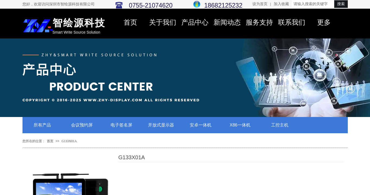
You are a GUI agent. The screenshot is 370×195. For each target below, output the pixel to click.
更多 (324, 22)
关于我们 (162, 22)
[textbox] (313, 4)
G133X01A (69, 141)
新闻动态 (227, 22)
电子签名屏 (121, 125)
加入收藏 (281, 4)
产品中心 (194, 22)
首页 (130, 22)
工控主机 (279, 125)
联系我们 (291, 22)
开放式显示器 (161, 125)
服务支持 (259, 22)
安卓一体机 (200, 125)
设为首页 (260, 4)
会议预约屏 (82, 125)
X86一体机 (240, 125)
